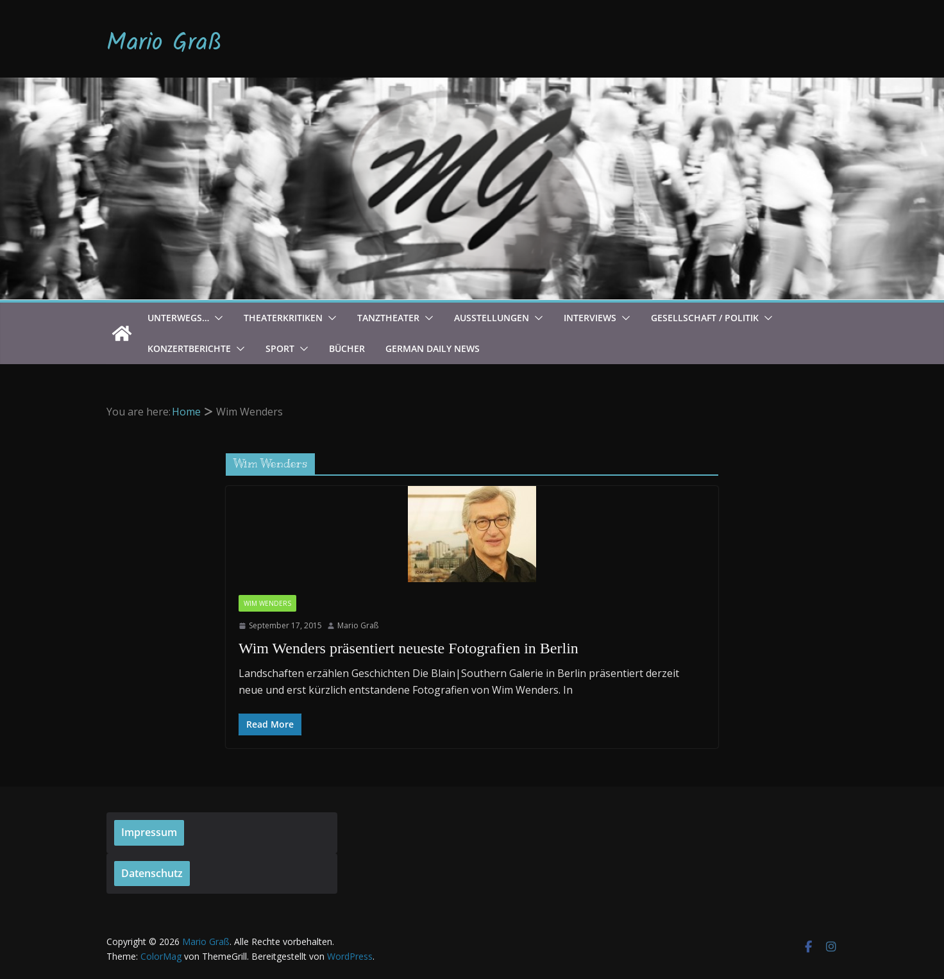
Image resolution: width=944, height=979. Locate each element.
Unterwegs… (178, 318)
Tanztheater (388, 318)
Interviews (590, 318)
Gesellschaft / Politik (705, 318)
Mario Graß (164, 43)
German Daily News (432, 348)
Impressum (149, 832)
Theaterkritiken (283, 318)
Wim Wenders (267, 603)
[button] (216, 318)
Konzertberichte (189, 348)
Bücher (347, 348)
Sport (280, 348)
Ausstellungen (491, 318)
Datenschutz (152, 873)
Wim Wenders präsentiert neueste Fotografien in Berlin (408, 648)
